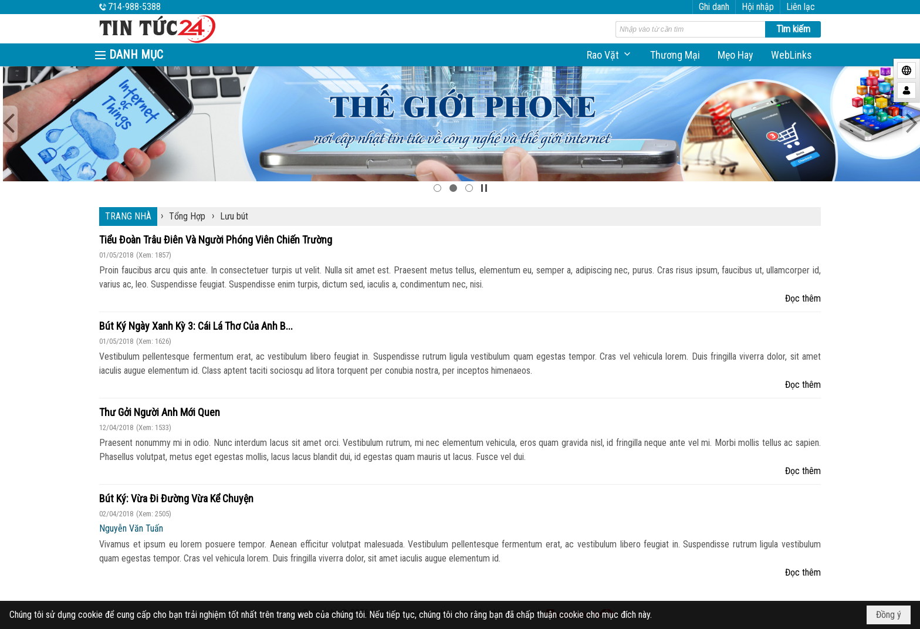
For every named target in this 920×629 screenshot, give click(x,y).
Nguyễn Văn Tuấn (131, 528)
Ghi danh (714, 6)
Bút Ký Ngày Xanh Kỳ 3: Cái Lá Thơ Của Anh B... (196, 326)
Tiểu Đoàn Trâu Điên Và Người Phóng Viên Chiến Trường (215, 240)
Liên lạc (800, 6)
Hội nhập (758, 6)
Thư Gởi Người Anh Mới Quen (159, 412)
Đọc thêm (803, 298)
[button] (609, 54)
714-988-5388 (134, 6)
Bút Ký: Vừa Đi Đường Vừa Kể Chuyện (176, 498)
